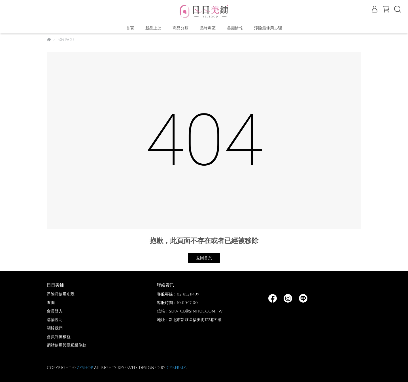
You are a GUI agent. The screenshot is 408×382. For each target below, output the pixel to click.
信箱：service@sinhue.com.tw (190, 311)
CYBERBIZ (176, 367)
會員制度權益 (59, 336)
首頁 (130, 28)
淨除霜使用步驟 (268, 28)
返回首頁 (204, 258)
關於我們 (55, 328)
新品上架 (153, 28)
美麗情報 (235, 28)
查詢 (51, 302)
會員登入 (55, 311)
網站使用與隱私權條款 (66, 345)
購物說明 (55, 319)
